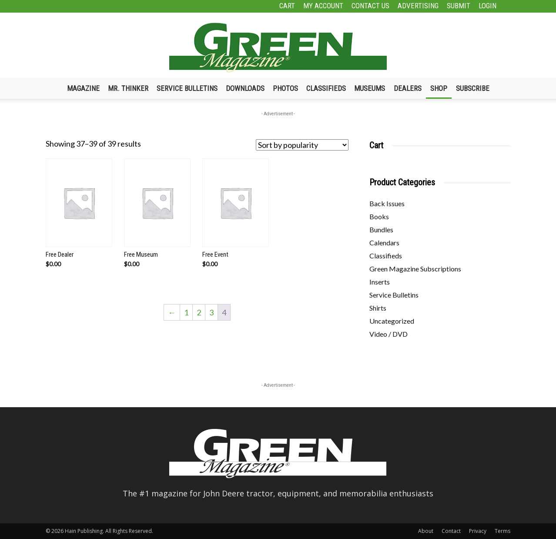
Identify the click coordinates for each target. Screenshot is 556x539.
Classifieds (326, 88)
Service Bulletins (187, 88)
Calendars (384, 242)
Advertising (418, 5)
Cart (287, 5)
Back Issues (387, 203)
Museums (369, 88)
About (425, 531)
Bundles (381, 229)
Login (487, 5)
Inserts (379, 282)
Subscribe (472, 88)
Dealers (408, 88)
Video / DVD (388, 334)
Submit (458, 5)
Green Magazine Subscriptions (415, 268)
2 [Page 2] (199, 312)
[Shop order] (302, 145)
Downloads (245, 88)
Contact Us (370, 5)
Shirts (377, 308)
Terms (502, 531)
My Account (323, 5)
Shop (438, 88)
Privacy (477, 531)
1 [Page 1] (186, 312)
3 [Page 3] (211, 312)
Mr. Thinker (128, 88)
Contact (451, 531)
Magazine (83, 88)
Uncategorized (391, 321)
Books (379, 216)
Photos (285, 88)
